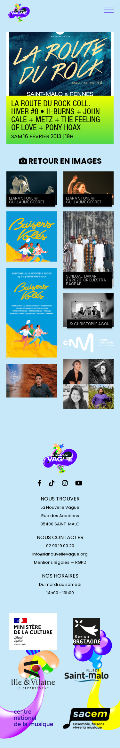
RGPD (80, 562)
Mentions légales (51, 562)
